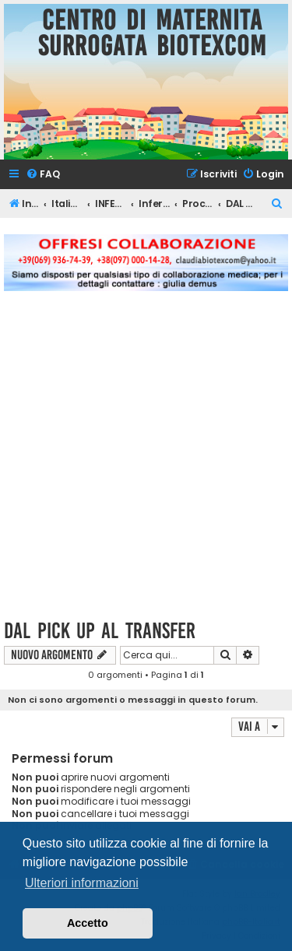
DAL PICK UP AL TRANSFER (99, 631)
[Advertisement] (146, 464)
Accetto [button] (87, 923)
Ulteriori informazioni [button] (82, 883)
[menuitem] (43, 174)
